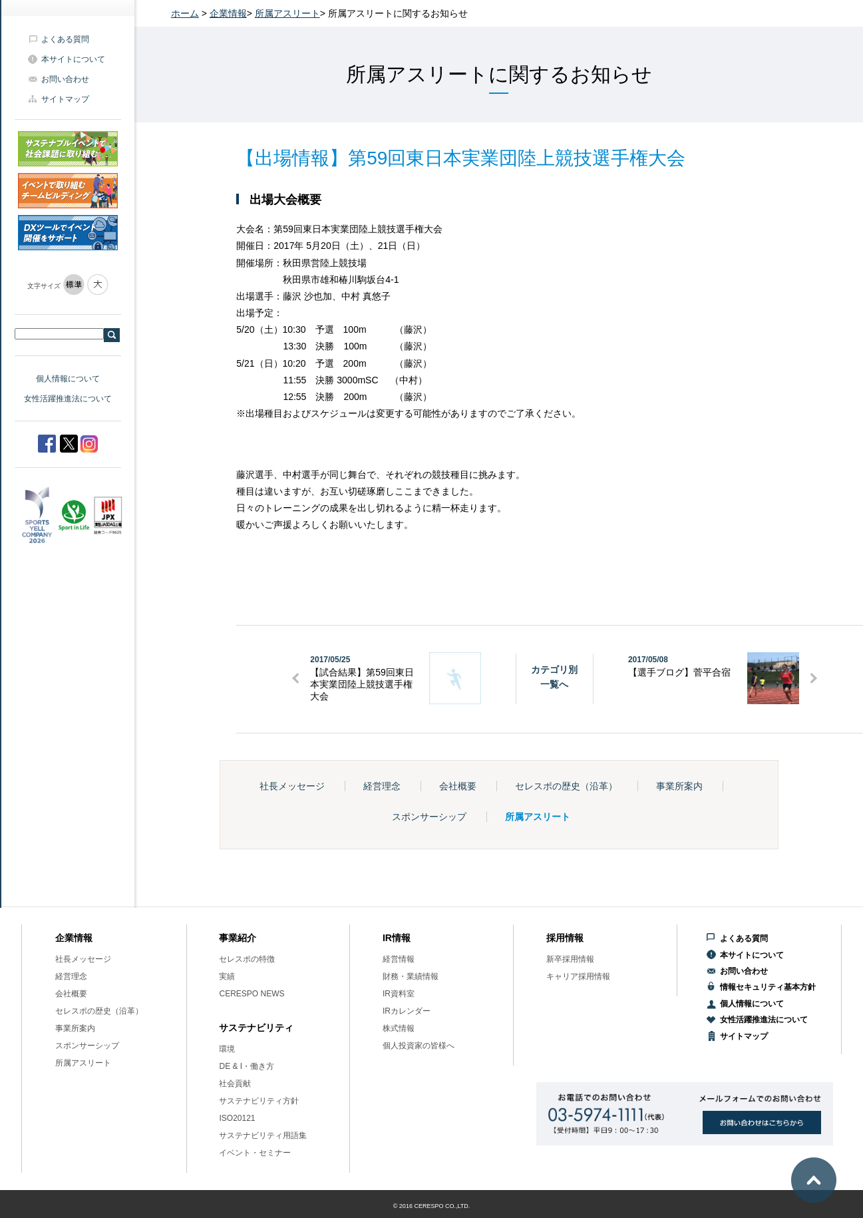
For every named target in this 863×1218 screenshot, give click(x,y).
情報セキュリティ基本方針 (768, 987)
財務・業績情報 (410, 976)
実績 (227, 976)
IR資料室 (399, 993)
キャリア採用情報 (578, 976)
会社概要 (457, 786)
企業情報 (228, 13)
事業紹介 (237, 937)
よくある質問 (65, 39)
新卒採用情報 (570, 959)
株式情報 (399, 1028)
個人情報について (68, 378)
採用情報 (565, 937)
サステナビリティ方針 (259, 1101)
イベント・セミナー (255, 1152)
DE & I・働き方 (246, 1066)
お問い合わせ (65, 79)
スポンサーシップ (429, 816)
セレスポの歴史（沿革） (566, 786)
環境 (227, 1049)
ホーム (185, 13)
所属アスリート (287, 13)
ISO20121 (237, 1118)
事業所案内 (679, 786)
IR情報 (397, 937)
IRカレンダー (407, 1011)
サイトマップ (65, 99)
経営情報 (399, 959)
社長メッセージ (292, 786)
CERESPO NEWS (251, 993)
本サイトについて (73, 59)
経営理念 (382, 786)
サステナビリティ (256, 1027)
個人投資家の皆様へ (418, 1045)
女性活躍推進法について (68, 398)
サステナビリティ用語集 (263, 1135)
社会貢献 (235, 1083)
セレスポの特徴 (247, 959)
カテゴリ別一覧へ (554, 677)
